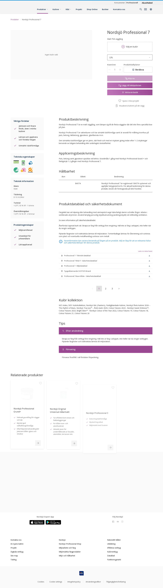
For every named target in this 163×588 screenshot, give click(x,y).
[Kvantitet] (114, 69)
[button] (150, 9)
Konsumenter (119, 3)
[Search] (140, 9)
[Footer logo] (81, 573)
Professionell (132, 3)
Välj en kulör (130, 46)
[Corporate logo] (147, 3)
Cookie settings (55, 581)
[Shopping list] (145, 9)
